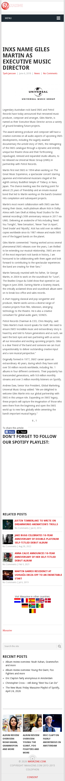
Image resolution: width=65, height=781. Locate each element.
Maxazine (7, 630)
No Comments (50, 73)
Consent (32, 777)
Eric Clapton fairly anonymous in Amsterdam (29, 678)
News (37, 73)
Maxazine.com (37, 761)
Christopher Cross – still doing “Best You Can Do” (32, 683)
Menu (8, 18)
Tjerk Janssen (9, 73)
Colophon (32, 769)
